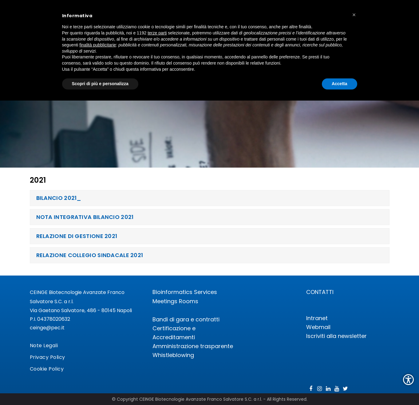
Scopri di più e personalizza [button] (100, 83)
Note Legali (44, 345)
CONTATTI (320, 292)
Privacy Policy (47, 357)
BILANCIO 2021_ (58, 198)
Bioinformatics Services (184, 292)
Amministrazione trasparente (192, 346)
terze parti (157, 32)
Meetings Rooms (175, 301)
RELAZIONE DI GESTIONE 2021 (76, 236)
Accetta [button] (339, 83)
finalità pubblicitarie (97, 44)
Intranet (317, 318)
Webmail (318, 327)
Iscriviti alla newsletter (336, 336)
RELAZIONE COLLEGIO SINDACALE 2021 (89, 255)
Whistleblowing (173, 355)
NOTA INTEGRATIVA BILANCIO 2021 (85, 217)
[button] (354, 15)
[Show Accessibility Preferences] (408, 380)
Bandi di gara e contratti (185, 319)
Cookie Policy (47, 368)
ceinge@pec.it (47, 327)
